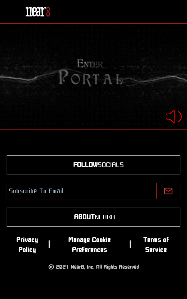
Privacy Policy (27, 245)
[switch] (173, 111)
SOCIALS (93, 164)
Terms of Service (156, 245)
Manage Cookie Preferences (89, 245)
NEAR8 (93, 217)
